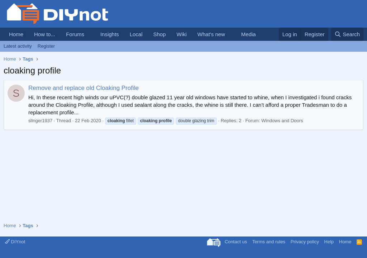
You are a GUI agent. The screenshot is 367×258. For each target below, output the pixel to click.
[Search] (347, 34)
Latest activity (18, 46)
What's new (211, 34)
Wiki (182, 34)
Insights (109, 34)
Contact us (236, 241)
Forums (75, 34)
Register (46, 46)
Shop (159, 34)
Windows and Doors (282, 120)
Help (329, 241)
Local (136, 34)
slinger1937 (40, 120)
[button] (90, 34)
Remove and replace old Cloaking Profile (83, 88)
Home (16, 34)
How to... (44, 34)
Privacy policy (305, 241)
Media (248, 34)
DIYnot (15, 241)
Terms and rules (268, 241)
